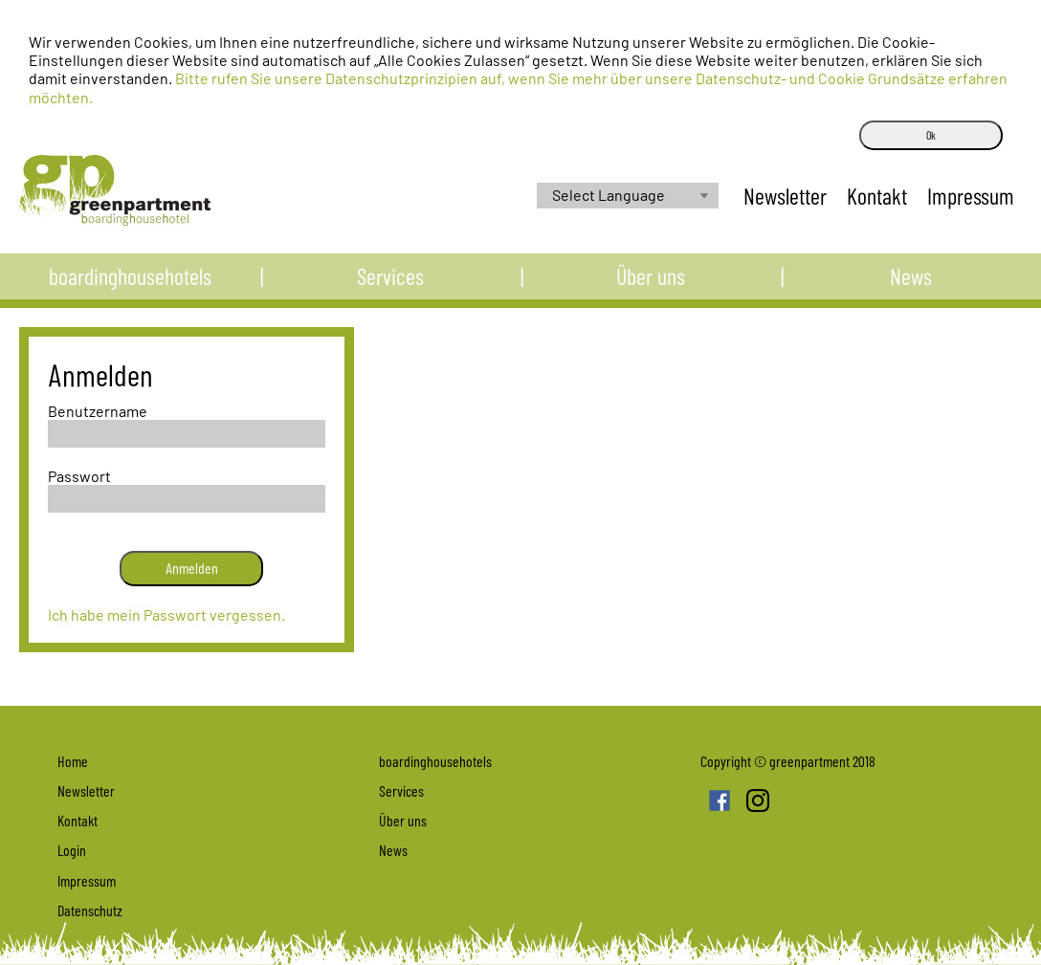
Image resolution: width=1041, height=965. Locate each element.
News (911, 284)
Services (390, 284)
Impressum (86, 880)
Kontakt (77, 820)
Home (72, 761)
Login (71, 850)
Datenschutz (89, 910)
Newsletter (86, 790)
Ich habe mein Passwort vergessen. (166, 614)
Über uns (650, 284)
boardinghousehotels (130, 284)
